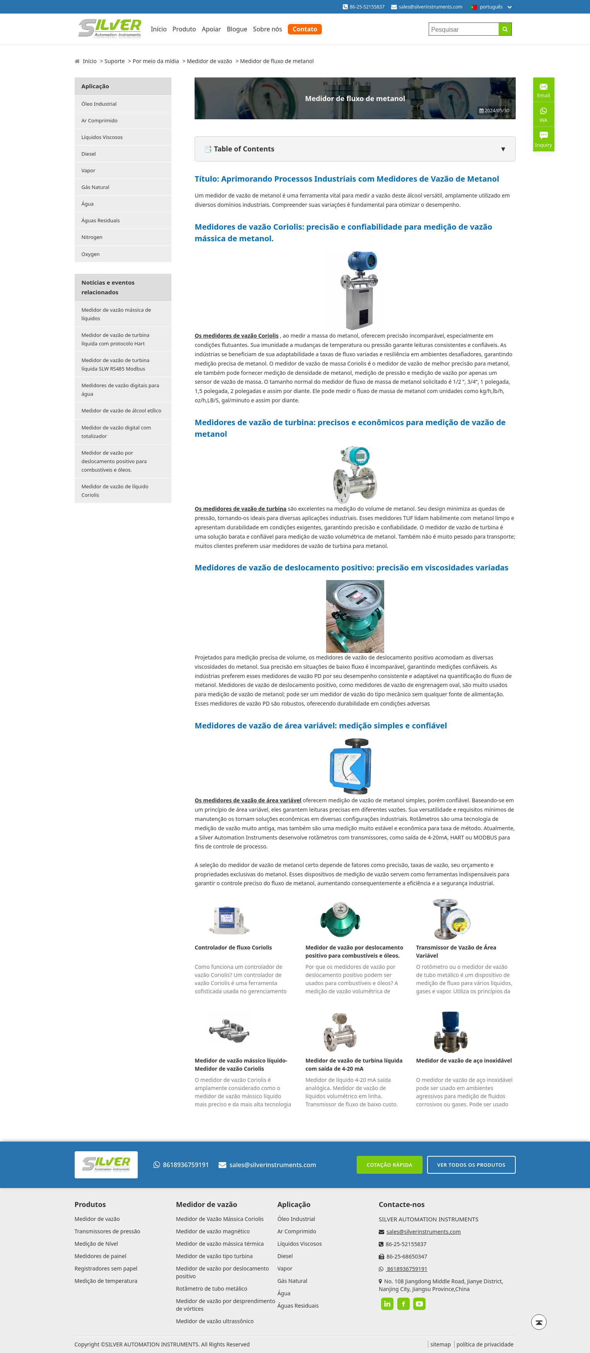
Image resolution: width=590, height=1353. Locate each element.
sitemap (440, 1344)
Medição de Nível (96, 1243)
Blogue (237, 29)
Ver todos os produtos (471, 1164)
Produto (184, 29)
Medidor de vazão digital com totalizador (116, 432)
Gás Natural (95, 187)
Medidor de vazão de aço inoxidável (464, 1060)
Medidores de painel (101, 1256)
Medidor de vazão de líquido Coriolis (115, 490)
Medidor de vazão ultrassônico (215, 1321)
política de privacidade (485, 1344)
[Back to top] (539, 1322)
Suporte (114, 61)
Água (88, 203)
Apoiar (211, 29)
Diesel (89, 153)
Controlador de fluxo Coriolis (233, 947)
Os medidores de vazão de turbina (240, 508)
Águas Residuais (101, 220)
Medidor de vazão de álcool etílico (122, 410)
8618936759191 (181, 1165)
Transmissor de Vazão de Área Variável (456, 951)
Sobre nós (267, 29)
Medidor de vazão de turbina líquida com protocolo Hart (116, 339)
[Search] (505, 29)
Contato (304, 29)
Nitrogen (92, 237)
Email (543, 89)
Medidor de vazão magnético (213, 1231)
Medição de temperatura (106, 1280)
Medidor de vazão (209, 61)
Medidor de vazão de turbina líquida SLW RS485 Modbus (116, 364)
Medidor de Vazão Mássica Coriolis (220, 1219)
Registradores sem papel (106, 1268)
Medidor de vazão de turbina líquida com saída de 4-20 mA (353, 1064)
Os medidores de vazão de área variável (248, 800)
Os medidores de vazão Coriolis (237, 335)
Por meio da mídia (156, 61)
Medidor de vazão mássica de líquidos (116, 314)
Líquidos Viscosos (102, 137)
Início (159, 29)
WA (543, 114)
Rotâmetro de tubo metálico (212, 1288)
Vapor (89, 170)
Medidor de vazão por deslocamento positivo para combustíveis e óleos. (114, 461)
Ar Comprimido (100, 120)
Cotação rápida (389, 1164)
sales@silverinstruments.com (431, 6)
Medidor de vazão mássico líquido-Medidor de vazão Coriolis (241, 1064)
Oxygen (91, 254)
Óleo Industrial (99, 103)
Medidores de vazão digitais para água (120, 389)
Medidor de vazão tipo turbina (214, 1256)
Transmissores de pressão (107, 1231)
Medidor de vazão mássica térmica (220, 1243)
